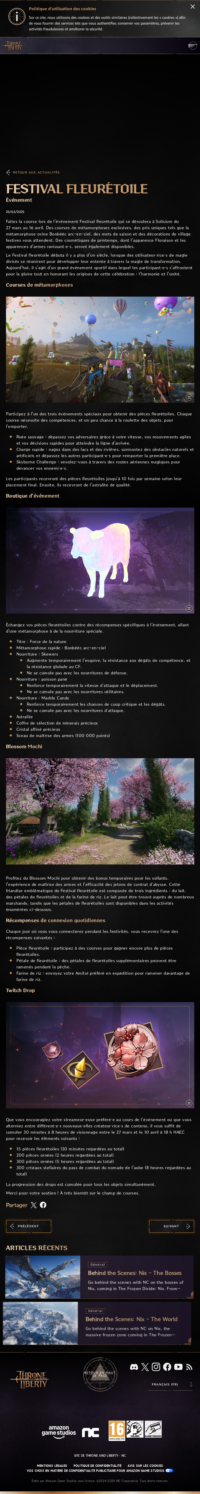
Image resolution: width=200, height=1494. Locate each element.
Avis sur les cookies (145, 1466)
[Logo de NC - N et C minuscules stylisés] (91, 1433)
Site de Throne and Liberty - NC (100, 1455)
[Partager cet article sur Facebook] (43, 1205)
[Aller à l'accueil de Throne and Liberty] (13, 45)
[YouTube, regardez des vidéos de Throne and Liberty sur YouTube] (178, 1367)
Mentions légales (52, 1466)
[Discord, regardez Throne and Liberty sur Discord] (134, 1367)
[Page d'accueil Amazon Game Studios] (59, 1433)
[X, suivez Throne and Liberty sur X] (145, 1367)
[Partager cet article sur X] (34, 1205)
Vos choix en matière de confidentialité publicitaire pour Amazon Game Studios (100, 1471)
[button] (100, 350)
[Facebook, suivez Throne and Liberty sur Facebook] (167, 1367)
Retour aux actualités (36, 172)
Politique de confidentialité (98, 1466)
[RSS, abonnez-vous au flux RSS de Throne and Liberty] (189, 1367)
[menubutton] (192, 45)
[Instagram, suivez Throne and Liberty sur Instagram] (156, 1367)
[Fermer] (193, 7)
